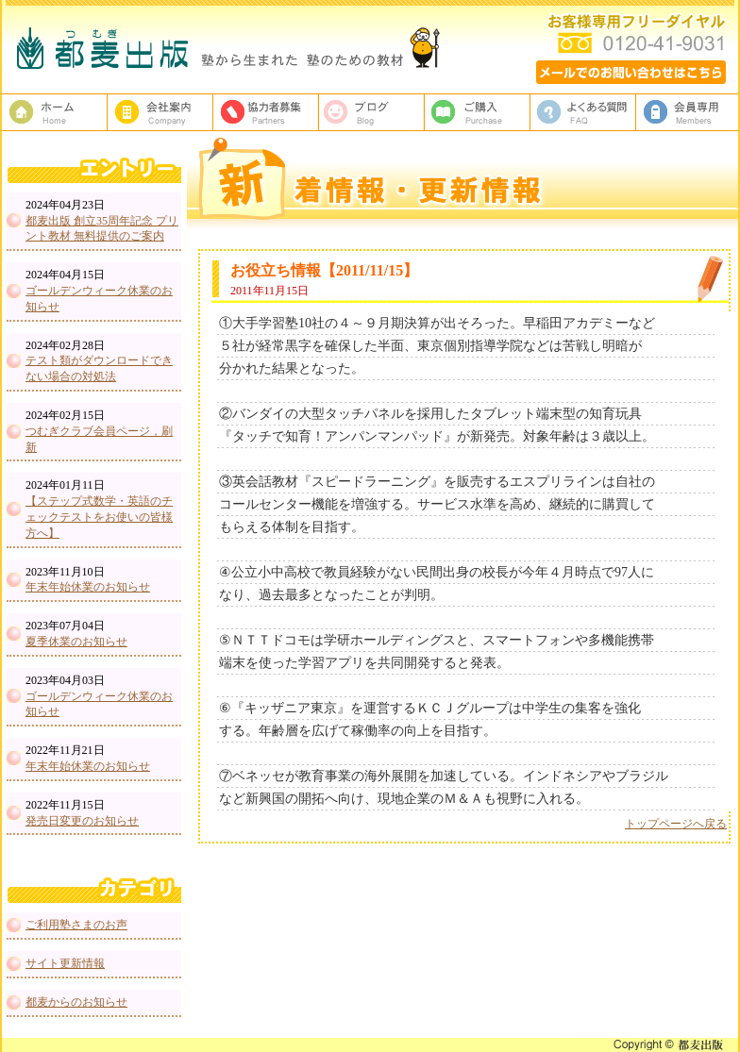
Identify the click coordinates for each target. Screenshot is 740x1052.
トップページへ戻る (676, 823)
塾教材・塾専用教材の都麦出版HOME (55, 112)
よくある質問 (583, 112)
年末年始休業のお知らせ (87, 586)
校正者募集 (266, 112)
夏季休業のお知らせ (76, 641)
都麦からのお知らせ (76, 1002)
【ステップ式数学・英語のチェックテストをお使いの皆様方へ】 (99, 517)
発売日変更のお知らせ (82, 820)
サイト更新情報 (65, 963)
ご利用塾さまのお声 (76, 924)
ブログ (372, 112)
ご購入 (477, 112)
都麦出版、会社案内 (160, 112)
